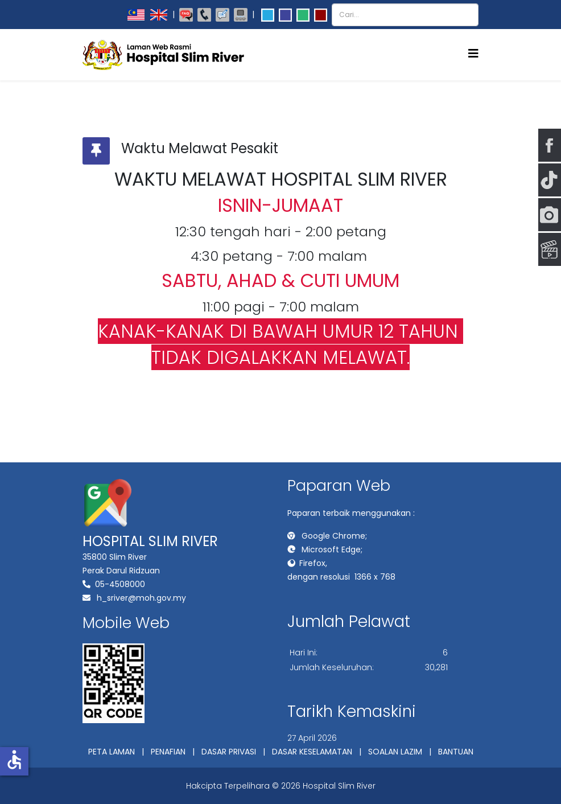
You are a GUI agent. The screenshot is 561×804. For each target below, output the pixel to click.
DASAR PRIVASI (228, 751)
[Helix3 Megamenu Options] (473, 54)
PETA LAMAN (111, 751)
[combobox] (405, 14)
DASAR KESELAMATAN (312, 751)
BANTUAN (455, 751)
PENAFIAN (168, 751)
